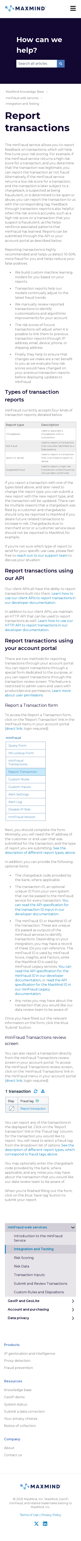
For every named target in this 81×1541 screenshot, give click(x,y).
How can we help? (39, 45)
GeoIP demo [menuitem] (14, 1397)
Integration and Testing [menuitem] (34, 1249)
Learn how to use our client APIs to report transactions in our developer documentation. (40, 598)
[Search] (61, 64)
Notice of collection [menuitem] (20, 1426)
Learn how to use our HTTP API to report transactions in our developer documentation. (39, 625)
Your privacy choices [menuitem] (20, 1419)
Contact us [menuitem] (13, 1455)
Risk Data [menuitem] (21, 1266)
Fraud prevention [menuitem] (18, 1368)
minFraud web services (22, 98)
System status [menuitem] (15, 1404)
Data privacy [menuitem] (18, 1318)
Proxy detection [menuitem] (17, 1361)
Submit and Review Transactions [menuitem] (40, 1284)
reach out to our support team (42, 555)
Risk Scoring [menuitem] (24, 1258)
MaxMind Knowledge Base (25, 92)
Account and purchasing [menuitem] (28, 1309)
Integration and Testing (22, 104)
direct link (14, 729)
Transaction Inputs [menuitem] (29, 1275)
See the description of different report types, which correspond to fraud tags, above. (40, 1149)
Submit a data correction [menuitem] (24, 1411)
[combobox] (36, 64)
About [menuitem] (9, 1448)
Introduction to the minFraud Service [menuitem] (38, 1238)
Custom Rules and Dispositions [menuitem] (39, 1292)
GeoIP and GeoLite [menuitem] (23, 1301)
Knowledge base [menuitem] (18, 1390)
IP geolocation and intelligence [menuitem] (29, 1354)
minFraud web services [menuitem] (27, 1227)
